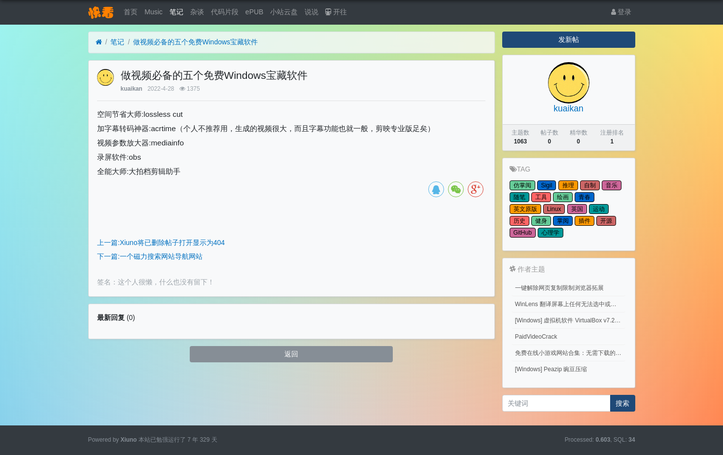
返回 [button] (291, 354)
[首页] (99, 42)
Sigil (546, 185)
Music (153, 12)
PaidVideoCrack (536, 336)
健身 (541, 220)
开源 (606, 220)
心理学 (550, 232)
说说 (311, 12)
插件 (584, 220)
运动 (599, 209)
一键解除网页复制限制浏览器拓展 (559, 287)
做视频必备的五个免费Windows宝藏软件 (195, 42)
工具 (541, 197)
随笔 (519, 197)
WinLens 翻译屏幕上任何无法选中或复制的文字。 (570, 304)
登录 (621, 12)
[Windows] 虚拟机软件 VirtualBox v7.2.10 (569, 320)
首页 (131, 12)
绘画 (563, 197)
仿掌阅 (522, 185)
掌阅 (563, 220)
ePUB (254, 12)
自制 (590, 185)
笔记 (176, 12)
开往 (336, 12)
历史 (519, 220)
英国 (577, 209)
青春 (584, 197)
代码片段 (225, 12)
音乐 (612, 185)
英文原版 (525, 209)
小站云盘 (284, 12)
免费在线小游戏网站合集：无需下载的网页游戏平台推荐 (570, 353)
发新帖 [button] (568, 39)
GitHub (523, 232)
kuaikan (131, 88)
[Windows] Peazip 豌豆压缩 (551, 369)
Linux (554, 209)
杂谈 (197, 12)
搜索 (622, 403)
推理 (568, 185)
